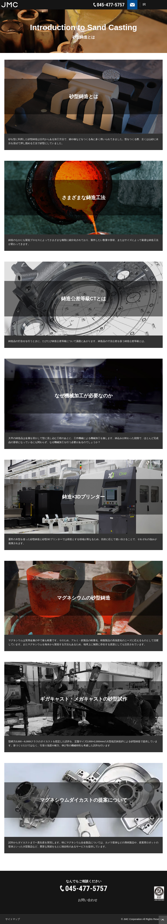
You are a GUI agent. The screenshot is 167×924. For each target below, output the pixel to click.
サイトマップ (12, 919)
